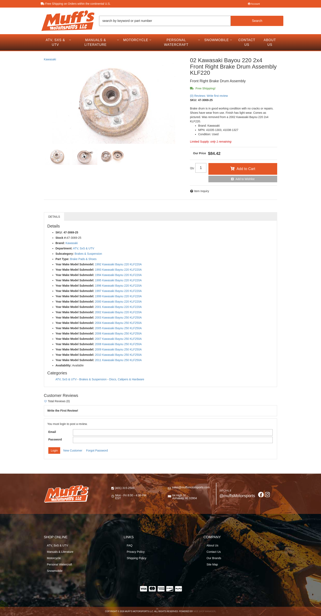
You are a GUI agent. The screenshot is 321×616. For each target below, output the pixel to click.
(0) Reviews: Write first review (209, 95)
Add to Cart (245, 169)
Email (52, 432)
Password (55, 439)
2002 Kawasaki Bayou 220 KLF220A (118, 312)
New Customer (72, 450)
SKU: (193, 100)
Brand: (60, 243)
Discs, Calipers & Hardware (126, 379)
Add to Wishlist (245, 179)
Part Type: (62, 259)
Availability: (63, 365)
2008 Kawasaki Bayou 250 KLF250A (118, 344)
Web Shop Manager (204, 611)
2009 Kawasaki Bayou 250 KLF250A (118, 349)
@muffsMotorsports (237, 495)
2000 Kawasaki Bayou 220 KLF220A (118, 301)
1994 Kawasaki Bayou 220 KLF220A (118, 275)
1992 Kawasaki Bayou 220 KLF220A (118, 264)
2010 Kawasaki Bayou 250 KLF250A (118, 354)
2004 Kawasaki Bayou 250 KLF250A (118, 322)
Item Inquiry (201, 191)
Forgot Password (97, 450)
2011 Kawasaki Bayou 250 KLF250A (118, 360)
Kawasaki (50, 59)
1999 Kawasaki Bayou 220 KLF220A (118, 296)
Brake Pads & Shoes (83, 259)
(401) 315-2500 (125, 488)
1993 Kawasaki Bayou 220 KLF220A (118, 269)
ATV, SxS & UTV (83, 248)
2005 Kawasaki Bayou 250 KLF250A (118, 328)
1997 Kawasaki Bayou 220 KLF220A (118, 291)
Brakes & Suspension (88, 253)
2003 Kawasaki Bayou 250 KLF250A (118, 317)
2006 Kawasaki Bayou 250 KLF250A (118, 333)
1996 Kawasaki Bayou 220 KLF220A (118, 285)
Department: (63, 248)
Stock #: (61, 237)
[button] (191, 21)
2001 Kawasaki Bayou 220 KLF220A (118, 307)
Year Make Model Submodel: (74, 264)
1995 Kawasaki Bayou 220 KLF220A (118, 280)
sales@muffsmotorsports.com (191, 487)
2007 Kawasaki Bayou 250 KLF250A (118, 338)
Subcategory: (64, 253)
